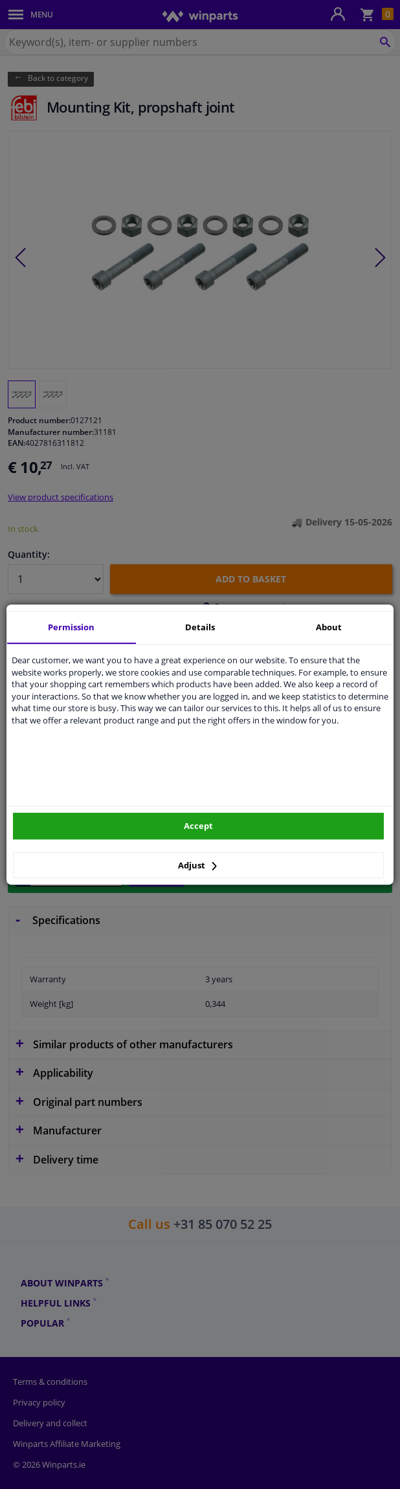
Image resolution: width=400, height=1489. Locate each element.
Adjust (197, 865)
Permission (71, 627)
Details (200, 627)
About (329, 627)
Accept (198, 826)
